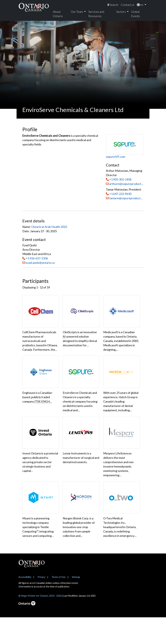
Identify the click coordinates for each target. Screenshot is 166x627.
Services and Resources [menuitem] (96, 14)
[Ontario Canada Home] (33, 7)
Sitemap (76, 586)
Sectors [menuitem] (121, 11)
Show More (32, 547)
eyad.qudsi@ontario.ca (40, 262)
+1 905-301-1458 (120, 179)
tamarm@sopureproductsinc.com (125, 198)
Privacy (41, 586)
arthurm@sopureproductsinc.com (125, 184)
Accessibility (24, 586)
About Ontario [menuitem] (58, 14)
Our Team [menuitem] (77, 11)
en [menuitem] (140, 4)
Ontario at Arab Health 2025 (49, 226)
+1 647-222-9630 (120, 194)
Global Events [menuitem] (135, 14)
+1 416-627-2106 (37, 258)
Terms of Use (58, 586)
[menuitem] (112, 4)
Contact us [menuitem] (127, 4)
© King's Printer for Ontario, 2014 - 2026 (39, 605)
